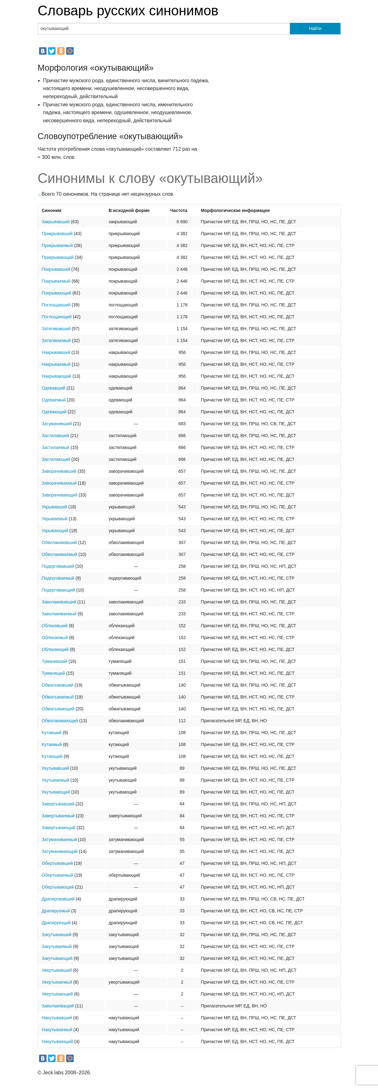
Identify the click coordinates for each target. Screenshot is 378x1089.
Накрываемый (56, 364)
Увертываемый (57, 982)
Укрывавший (54, 506)
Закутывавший (56, 934)
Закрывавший (56, 221)
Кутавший (52, 732)
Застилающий (56, 459)
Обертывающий (58, 887)
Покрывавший (56, 269)
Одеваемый (54, 399)
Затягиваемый (56, 340)
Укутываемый (55, 780)
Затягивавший (56, 328)
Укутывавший (55, 768)
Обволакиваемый (59, 554)
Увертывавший (57, 970)
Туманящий (53, 673)
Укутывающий (56, 791)
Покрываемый (56, 281)
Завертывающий (59, 827)
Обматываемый (58, 696)
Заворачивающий (59, 494)
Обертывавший (57, 863)
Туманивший (54, 661)
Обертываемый (57, 875)
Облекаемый (55, 637)
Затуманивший (57, 423)
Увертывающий (57, 993)
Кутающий (52, 756)
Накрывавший (56, 352)
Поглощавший (56, 304)
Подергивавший (58, 566)
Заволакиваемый (59, 613)
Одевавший (54, 388)
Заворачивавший (59, 471)
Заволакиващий (58, 1005)
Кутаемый (52, 744)
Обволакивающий (60, 720)
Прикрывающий (58, 257)
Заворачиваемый (59, 483)
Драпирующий (56, 922)
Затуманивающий (60, 851)
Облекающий (55, 649)
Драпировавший (58, 898)
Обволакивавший (59, 542)
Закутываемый (57, 946)
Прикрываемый (57, 245)
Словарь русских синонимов (128, 10)
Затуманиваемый (59, 839)
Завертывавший (58, 803)
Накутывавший (57, 1017)
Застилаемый (56, 447)
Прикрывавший (57, 233)
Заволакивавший (59, 601)
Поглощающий (57, 316)
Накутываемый (57, 1029)
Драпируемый (56, 910)
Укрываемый (55, 518)
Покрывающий (56, 292)
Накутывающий (57, 1041)
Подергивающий (58, 589)
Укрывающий (55, 530)
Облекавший (55, 625)
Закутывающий (57, 958)
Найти (315, 28)
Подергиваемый (58, 578)
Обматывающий (58, 708)
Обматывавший (58, 685)
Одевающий (54, 411)
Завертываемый (58, 815)
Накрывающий (56, 376)
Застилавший (55, 435)
